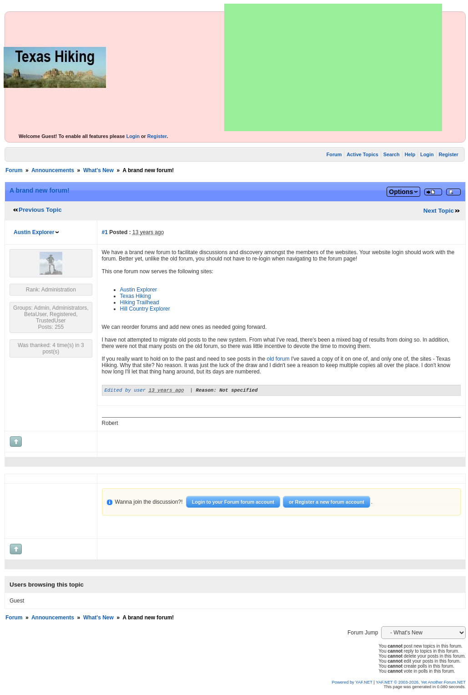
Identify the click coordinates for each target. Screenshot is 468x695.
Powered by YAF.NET (352, 683)
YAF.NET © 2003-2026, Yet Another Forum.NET (421, 683)
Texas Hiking (135, 296)
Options (401, 191)
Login (133, 136)
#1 (105, 232)
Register (157, 136)
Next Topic (438, 210)
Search (391, 154)
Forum (334, 154)
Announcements (52, 170)
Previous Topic (40, 209)
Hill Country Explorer (145, 309)
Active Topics (362, 154)
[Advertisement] (333, 67)
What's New (98, 170)
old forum (278, 359)
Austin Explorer (34, 232)
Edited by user (125, 391)
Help (410, 154)
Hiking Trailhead (139, 302)
